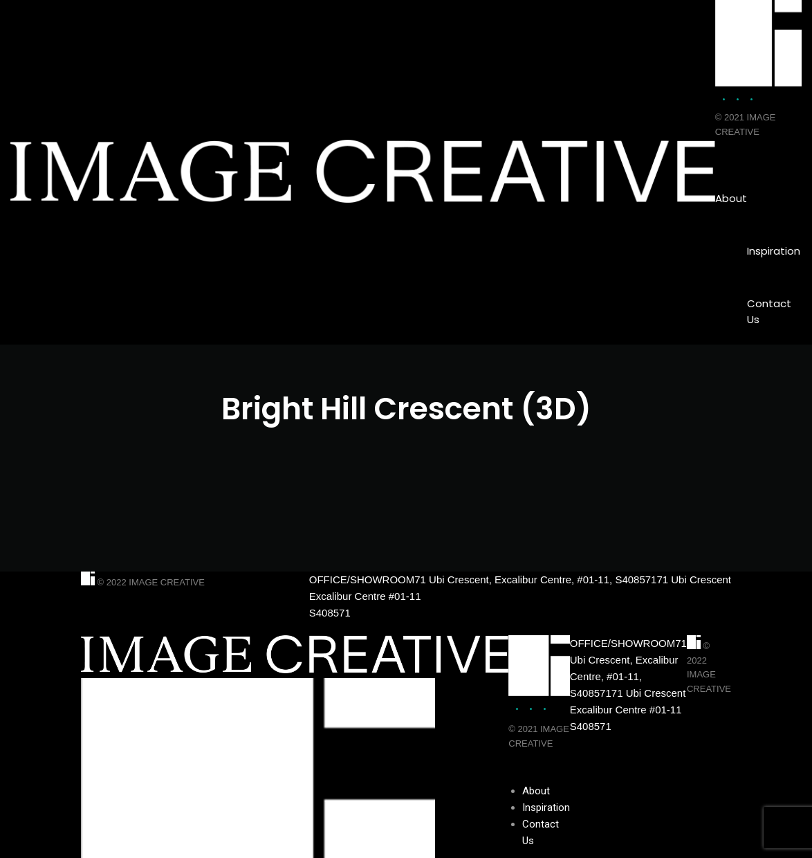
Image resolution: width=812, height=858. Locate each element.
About (731, 198)
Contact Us (769, 311)
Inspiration (773, 251)
